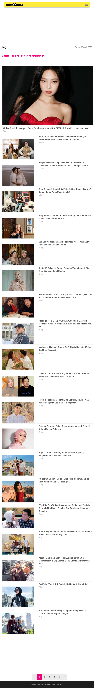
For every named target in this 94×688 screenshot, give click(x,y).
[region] (47, 25)
